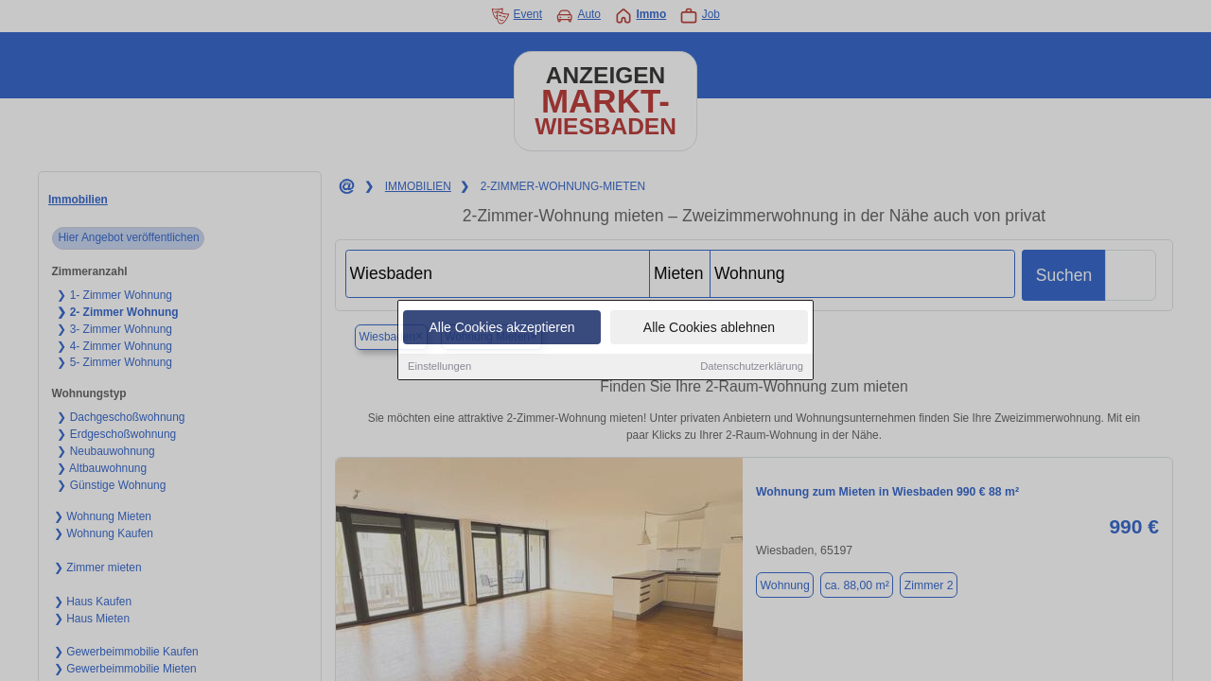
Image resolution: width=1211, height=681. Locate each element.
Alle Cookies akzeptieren (501, 328)
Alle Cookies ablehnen (709, 328)
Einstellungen (439, 367)
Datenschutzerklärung (751, 367)
